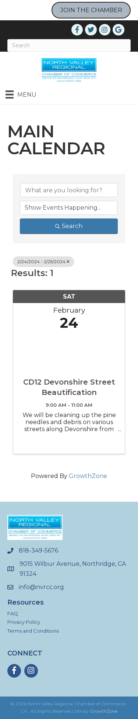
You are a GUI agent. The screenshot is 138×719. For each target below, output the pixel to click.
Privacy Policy (23, 622)
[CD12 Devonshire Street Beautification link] (69, 352)
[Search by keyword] (69, 190)
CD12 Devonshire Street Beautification (69, 387)
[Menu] (21, 94)
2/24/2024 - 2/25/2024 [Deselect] (43, 261)
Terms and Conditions (33, 631)
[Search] (69, 45)
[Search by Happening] (68, 208)
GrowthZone (88, 475)
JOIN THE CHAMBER (91, 10)
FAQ (12, 613)
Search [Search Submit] (68, 226)
